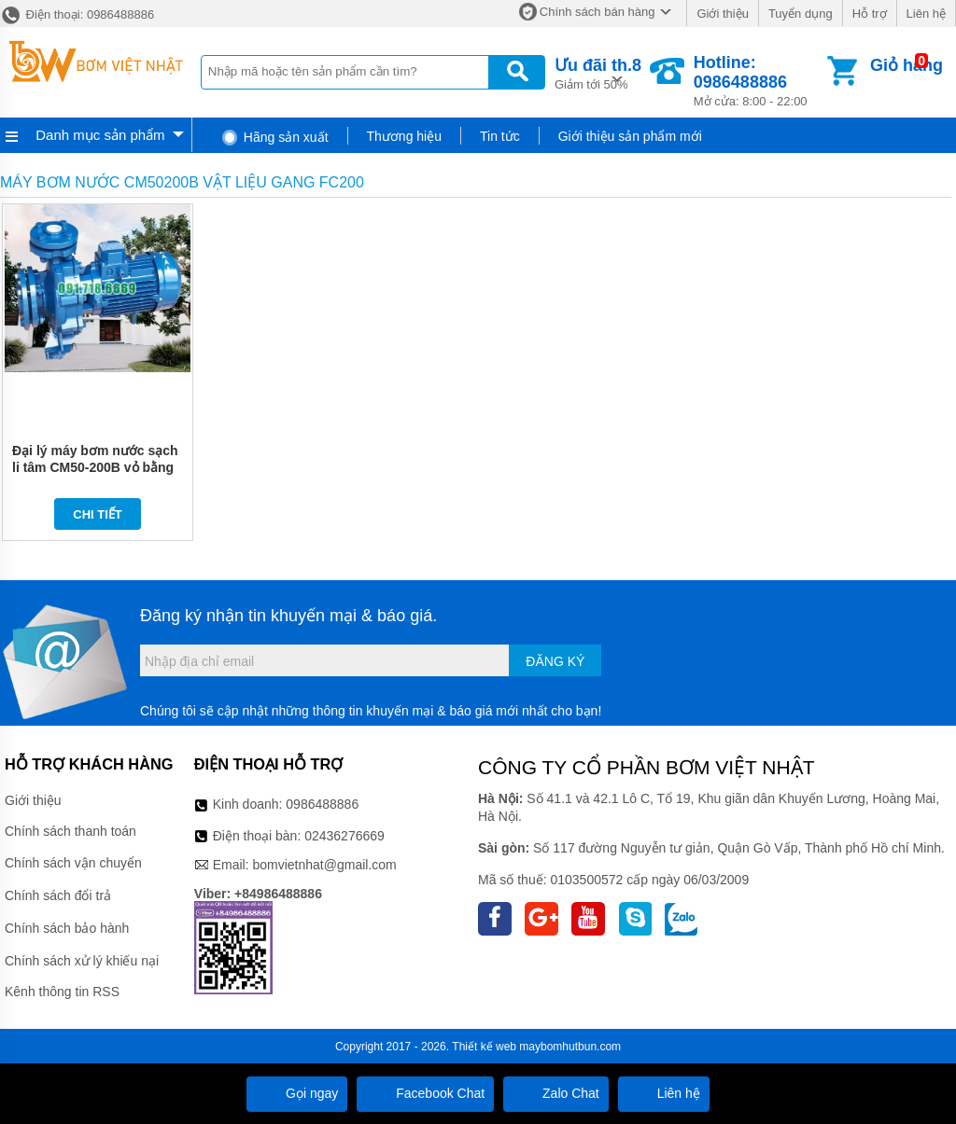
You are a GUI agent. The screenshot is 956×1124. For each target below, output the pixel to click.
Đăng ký (555, 661)
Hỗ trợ (869, 14)
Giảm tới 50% (598, 72)
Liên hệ (926, 14)
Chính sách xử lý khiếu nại (82, 960)
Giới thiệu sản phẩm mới (630, 136)
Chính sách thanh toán (70, 831)
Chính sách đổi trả (58, 895)
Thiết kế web (484, 1046)
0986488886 (322, 804)
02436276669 (344, 835)
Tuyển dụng (800, 14)
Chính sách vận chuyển (73, 862)
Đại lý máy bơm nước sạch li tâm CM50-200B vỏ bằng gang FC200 (95, 467)
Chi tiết (97, 514)
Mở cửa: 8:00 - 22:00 (758, 80)
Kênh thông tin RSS (62, 991)
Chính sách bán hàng (597, 12)
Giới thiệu (722, 14)
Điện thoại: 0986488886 (77, 14)
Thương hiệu (404, 136)
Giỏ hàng (906, 65)
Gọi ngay (297, 1093)
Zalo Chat (556, 1093)
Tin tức (500, 136)
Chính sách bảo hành (67, 928)
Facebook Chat (425, 1093)
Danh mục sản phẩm (99, 135)
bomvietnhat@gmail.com (324, 864)
